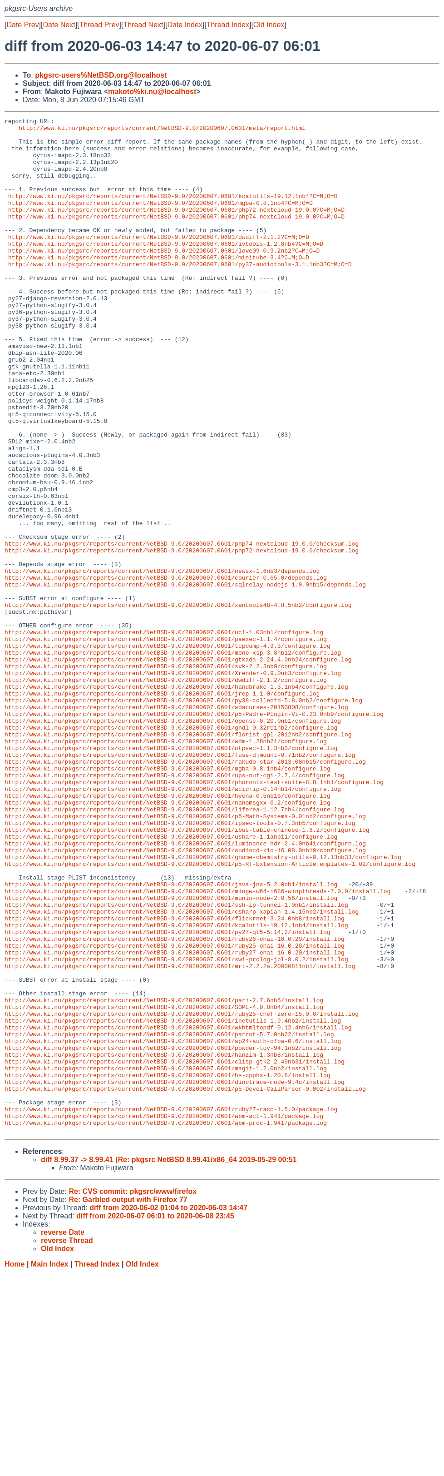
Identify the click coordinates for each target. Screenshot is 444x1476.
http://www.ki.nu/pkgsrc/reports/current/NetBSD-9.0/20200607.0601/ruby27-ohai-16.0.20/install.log (175, 1120)
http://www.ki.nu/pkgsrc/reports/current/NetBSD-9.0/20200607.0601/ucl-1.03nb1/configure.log (164, 735)
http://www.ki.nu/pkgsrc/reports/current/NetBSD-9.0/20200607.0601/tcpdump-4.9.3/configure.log (168, 752)
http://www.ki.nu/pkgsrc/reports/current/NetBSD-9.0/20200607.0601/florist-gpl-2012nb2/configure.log (178, 858)
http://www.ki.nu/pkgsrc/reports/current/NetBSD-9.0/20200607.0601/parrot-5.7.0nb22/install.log (169, 1218)
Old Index (268, 25)
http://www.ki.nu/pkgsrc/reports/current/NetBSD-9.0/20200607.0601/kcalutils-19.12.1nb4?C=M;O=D (172, 212)
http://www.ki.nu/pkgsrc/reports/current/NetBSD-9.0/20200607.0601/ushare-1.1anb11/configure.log (171, 981)
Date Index (184, 25)
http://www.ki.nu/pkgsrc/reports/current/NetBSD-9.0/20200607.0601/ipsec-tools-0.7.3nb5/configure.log (180, 964)
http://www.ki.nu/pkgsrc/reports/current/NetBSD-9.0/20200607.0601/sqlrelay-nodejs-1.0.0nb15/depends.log (185, 678)
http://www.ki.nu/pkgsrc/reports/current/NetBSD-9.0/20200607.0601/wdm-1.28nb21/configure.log (166, 866)
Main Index (50, 1467)
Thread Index (228, 25)
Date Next (59, 25)
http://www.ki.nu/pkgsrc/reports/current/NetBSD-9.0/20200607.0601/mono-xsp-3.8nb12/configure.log (173, 760)
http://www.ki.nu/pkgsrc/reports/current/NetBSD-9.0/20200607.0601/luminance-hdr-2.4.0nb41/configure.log (185, 989)
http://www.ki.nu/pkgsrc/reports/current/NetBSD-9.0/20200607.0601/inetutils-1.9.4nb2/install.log (173, 1202)
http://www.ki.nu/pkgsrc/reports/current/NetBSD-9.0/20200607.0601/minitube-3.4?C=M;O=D (158, 286)
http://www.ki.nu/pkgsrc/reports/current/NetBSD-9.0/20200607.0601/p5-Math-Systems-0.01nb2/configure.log (185, 956)
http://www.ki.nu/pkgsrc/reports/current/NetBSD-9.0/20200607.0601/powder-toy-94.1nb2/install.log (173, 1234)
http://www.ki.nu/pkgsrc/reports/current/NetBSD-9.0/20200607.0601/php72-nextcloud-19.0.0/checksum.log (182, 637)
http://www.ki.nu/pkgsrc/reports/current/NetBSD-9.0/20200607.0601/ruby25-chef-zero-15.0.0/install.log (182, 1193)
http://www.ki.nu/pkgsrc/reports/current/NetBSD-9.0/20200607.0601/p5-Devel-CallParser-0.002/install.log (185, 1283)
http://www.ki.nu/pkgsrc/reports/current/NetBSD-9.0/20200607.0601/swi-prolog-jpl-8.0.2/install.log (176, 1128)
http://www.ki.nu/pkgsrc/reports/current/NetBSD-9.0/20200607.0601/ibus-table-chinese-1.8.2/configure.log (187, 973)
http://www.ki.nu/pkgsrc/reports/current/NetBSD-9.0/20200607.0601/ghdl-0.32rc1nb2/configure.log (171, 850)
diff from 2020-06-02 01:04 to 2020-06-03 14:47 (168, 1411)
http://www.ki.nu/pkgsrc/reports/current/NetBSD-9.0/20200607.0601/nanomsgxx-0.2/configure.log (168, 940)
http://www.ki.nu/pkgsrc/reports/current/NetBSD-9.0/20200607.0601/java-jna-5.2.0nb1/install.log (171, 1038)
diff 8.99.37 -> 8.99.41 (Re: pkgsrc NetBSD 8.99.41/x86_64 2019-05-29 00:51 (168, 1363)
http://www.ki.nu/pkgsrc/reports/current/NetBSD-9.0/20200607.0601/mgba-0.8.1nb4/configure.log (168, 899)
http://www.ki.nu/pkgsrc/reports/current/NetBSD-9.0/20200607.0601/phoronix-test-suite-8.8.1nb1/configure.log (194, 915)
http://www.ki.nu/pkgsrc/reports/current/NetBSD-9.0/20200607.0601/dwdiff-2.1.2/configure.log (166, 793)
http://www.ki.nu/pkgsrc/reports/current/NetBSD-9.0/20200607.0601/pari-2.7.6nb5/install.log (164, 1177)
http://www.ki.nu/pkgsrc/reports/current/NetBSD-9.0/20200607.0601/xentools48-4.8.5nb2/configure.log (178, 703)
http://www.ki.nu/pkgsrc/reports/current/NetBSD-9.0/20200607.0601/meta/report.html (162, 130)
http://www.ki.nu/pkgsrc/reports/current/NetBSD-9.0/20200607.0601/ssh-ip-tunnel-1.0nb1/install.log (176, 1063)
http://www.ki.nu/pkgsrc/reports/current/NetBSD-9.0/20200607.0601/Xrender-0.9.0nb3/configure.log (173, 784)
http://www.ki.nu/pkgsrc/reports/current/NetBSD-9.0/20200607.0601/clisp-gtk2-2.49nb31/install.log (175, 1251)
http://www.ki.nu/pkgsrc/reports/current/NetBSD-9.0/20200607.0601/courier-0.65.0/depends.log (166, 670)
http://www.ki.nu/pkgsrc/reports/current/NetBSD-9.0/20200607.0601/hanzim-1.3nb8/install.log (164, 1242)
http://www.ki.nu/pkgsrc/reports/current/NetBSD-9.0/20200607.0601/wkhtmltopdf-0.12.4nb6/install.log (178, 1210)
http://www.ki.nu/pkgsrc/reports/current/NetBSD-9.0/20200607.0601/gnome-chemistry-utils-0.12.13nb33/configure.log (203, 1005)
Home (15, 1467)
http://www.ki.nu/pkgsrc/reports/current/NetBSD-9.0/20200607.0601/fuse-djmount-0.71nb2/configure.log (180, 883)
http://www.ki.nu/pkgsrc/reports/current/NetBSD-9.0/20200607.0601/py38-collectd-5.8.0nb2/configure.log (183, 817)
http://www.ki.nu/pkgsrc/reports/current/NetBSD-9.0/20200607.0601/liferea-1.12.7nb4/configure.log (175, 948)
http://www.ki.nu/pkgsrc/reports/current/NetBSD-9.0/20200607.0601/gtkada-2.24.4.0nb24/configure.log (178, 768)
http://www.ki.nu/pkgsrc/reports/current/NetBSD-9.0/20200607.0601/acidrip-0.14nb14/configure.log (173, 923)
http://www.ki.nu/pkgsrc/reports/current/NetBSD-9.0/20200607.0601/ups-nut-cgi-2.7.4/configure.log (175, 907)
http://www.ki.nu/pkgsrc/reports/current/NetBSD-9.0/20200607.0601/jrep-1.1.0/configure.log (162, 809)
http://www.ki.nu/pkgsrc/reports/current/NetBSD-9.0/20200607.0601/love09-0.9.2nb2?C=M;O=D (164, 277)
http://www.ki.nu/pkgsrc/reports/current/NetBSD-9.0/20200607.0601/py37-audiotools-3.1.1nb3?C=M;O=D (180, 294)
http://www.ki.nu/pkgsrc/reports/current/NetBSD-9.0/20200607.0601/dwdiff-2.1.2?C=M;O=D (158, 261)
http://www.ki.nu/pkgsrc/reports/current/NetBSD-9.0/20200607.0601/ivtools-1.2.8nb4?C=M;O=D (165, 269)
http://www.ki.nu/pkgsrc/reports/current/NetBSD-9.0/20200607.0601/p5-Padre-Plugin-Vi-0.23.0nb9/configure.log (194, 834)
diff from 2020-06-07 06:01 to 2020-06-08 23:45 (155, 1419)
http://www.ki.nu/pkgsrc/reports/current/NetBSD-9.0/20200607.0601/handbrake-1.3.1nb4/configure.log (176, 801)
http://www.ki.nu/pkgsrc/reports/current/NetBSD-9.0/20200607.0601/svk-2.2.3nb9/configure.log (166, 776)
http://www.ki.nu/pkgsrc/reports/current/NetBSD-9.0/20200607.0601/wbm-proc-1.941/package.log (166, 1324)
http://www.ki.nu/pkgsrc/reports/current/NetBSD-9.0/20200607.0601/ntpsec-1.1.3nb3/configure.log (171, 874)
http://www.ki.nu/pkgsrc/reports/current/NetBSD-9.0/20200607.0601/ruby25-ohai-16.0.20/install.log (175, 1112)
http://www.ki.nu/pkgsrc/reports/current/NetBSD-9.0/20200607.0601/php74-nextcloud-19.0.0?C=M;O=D (176, 237)
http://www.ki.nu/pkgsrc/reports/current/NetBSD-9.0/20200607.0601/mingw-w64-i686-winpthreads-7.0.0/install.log (197, 1046)
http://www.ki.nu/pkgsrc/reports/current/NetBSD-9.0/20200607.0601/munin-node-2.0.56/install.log (171, 1054)
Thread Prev (99, 25)
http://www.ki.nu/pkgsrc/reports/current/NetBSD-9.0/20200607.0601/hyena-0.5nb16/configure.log (168, 932)
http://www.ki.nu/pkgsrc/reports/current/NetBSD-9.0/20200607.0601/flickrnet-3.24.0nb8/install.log (175, 1079)
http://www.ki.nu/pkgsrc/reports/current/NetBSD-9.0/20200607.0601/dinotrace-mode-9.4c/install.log (175, 1275)
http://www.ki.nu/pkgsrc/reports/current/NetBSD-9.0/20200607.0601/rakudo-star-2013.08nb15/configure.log (185, 891)
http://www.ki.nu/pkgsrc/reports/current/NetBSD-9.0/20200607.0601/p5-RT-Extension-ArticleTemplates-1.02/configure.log (210, 1013)
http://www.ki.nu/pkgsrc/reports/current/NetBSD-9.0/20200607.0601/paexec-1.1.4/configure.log (166, 744)
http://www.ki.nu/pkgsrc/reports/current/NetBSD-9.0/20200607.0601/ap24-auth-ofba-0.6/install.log (173, 1226)
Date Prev (22, 25)
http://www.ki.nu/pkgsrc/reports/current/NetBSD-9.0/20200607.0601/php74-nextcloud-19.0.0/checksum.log (182, 629)
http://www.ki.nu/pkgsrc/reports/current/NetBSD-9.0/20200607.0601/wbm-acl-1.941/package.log (164, 1316)
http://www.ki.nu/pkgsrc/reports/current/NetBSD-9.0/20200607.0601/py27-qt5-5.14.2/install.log (168, 1095)
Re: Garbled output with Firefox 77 (128, 1402)
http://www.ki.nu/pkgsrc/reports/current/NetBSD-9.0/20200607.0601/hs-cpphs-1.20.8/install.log (168, 1267)
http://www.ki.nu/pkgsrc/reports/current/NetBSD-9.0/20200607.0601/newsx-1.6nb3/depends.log (162, 662)
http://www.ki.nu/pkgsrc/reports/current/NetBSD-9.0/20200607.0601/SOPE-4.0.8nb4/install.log (164, 1185)
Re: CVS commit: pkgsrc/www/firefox (133, 1394)
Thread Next (143, 25)
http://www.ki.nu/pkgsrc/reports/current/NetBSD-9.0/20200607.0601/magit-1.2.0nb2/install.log (166, 1259)
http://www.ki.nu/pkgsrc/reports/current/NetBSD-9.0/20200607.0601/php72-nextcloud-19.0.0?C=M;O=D (176, 228)
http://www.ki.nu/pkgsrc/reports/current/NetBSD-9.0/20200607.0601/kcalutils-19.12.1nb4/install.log (176, 1087)
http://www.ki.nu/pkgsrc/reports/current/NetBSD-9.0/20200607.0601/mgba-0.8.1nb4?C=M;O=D (160, 220)
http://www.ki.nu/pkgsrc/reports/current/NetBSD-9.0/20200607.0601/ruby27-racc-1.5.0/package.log (171, 1308)
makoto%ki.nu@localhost (152, 91)
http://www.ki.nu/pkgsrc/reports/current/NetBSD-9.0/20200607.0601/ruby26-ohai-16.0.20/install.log (175, 1103)
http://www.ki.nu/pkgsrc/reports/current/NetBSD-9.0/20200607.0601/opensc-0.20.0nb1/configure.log (173, 842)
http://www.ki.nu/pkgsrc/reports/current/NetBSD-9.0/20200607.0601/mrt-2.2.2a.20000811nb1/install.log (180, 1136)
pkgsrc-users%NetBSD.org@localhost (101, 75)
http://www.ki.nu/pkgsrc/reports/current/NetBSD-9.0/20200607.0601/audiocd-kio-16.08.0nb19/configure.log (185, 997)
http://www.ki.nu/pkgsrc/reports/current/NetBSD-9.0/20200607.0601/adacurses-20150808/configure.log (176, 825)
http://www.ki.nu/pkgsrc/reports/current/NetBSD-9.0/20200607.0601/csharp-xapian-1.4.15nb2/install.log (182, 1071)
